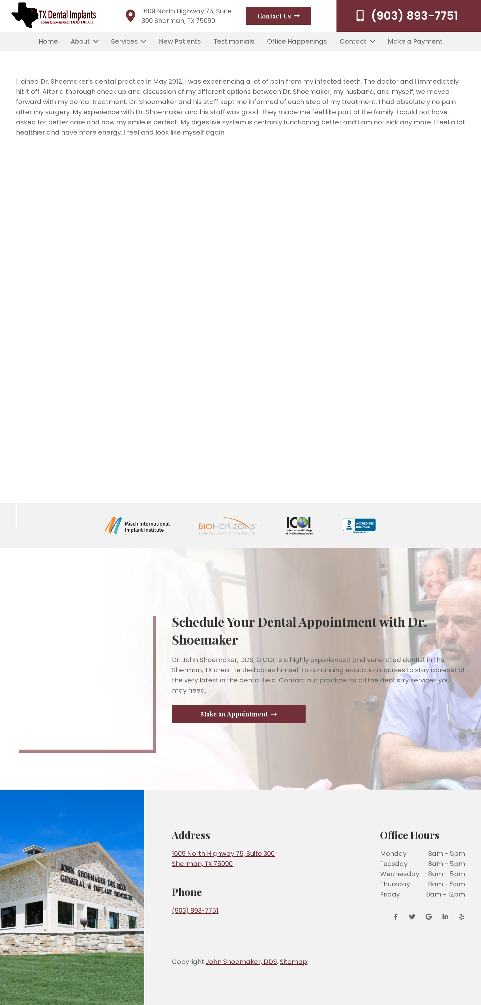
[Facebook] (398, 917)
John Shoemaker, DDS (241, 961)
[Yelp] (459, 917)
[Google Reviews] (428, 917)
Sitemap (293, 961)
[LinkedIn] (445, 917)
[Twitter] (412, 917)
